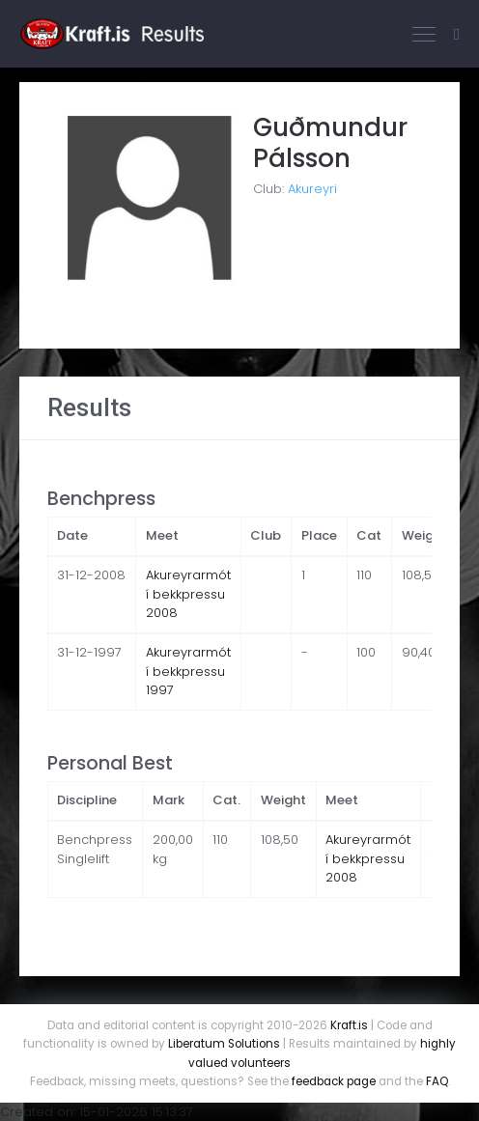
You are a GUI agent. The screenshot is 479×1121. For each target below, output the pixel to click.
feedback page (334, 1081)
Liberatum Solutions (224, 1043)
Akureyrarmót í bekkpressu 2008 (188, 594)
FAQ (437, 1081)
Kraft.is (349, 1025)
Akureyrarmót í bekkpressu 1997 (188, 671)
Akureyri (312, 189)
